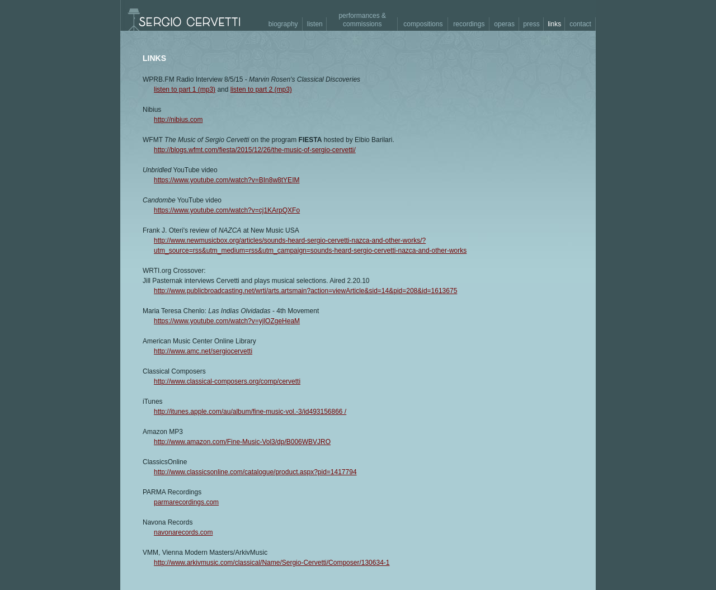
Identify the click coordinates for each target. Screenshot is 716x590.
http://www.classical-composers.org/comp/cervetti (227, 381)
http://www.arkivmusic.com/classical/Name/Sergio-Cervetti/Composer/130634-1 (271, 563)
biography (283, 24)
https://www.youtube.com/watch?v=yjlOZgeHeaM (227, 321)
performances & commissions (362, 19)
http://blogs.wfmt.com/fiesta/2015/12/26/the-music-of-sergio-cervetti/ (255, 150)
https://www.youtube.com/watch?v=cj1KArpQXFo (227, 210)
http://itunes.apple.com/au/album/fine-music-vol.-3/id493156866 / (250, 412)
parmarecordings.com (186, 502)
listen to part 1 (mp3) (184, 89)
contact (580, 24)
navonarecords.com (183, 532)
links (554, 24)
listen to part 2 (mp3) (261, 89)
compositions (422, 24)
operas (504, 24)
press (531, 24)
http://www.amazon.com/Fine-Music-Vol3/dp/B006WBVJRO (242, 442)
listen (315, 24)
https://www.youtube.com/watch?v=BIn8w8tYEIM (226, 180)
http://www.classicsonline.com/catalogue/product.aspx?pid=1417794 (255, 472)
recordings (468, 24)
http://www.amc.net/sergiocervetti (203, 351)
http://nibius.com (178, 120)
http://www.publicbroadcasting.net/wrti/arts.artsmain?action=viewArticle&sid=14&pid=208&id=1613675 (305, 291)
